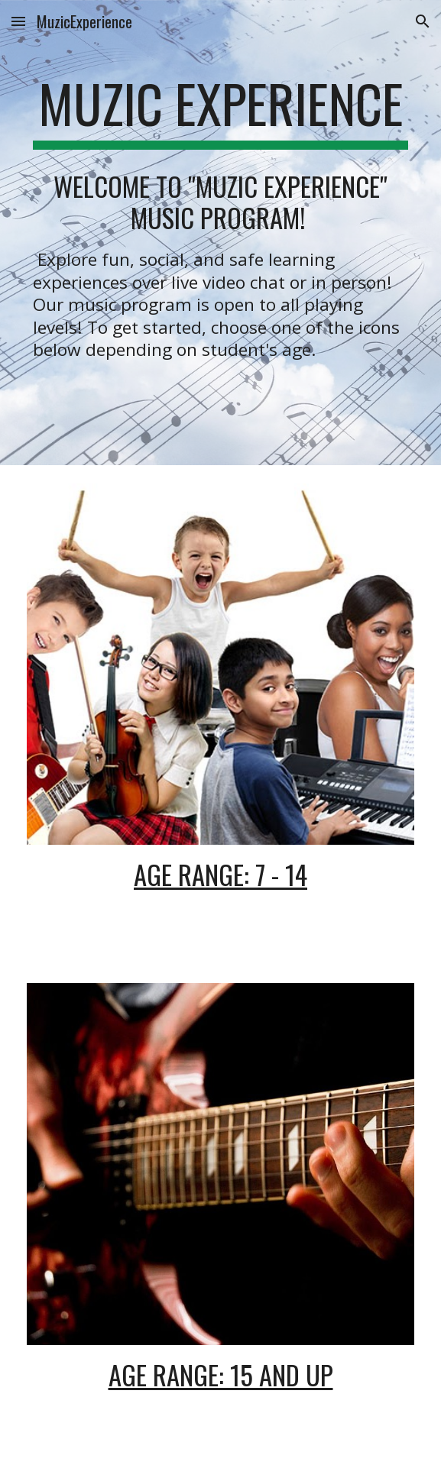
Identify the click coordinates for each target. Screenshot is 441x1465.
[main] (220, 110)
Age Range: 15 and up (221, 1374)
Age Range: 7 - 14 (220, 874)
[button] (18, 21)
